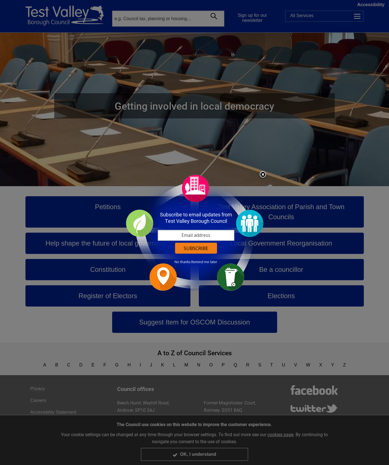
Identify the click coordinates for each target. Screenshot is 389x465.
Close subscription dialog (263, 175)
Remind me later (204, 262)
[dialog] (195, 232)
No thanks (182, 262)
